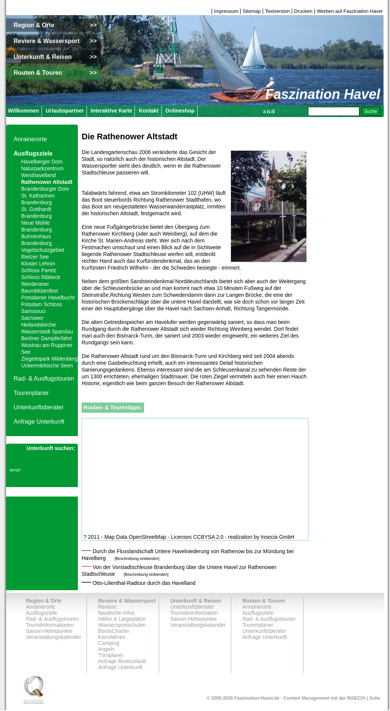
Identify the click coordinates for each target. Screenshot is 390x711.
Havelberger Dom (42, 162)
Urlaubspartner (65, 111)
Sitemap (252, 11)
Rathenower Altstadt (47, 182)
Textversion (277, 11)
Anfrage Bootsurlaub (122, 661)
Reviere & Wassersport (127, 601)
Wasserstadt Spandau (47, 332)
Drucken (303, 11)
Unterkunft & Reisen (195, 601)
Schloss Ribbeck (40, 277)
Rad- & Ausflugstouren (44, 378)
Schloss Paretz (38, 270)
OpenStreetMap (147, 537)
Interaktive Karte (111, 111)
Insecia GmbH (277, 537)
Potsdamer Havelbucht (48, 298)
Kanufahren (111, 637)
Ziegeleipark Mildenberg (49, 359)
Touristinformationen (50, 625)
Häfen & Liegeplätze (122, 619)
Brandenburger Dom (45, 189)
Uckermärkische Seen (47, 365)
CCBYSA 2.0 (208, 537)
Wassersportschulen (122, 625)
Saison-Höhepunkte (49, 631)
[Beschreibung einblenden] (137, 559)
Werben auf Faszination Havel (349, 11)
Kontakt (148, 111)
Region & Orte (44, 601)
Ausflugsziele (33, 153)
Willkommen (23, 111)
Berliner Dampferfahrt (46, 338)
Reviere (107, 607)
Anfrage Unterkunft (39, 421)
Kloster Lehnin (38, 264)
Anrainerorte (30, 139)
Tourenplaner (31, 393)
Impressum (226, 11)
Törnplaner (111, 655)
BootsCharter (113, 631)
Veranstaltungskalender (53, 637)
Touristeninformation (194, 613)
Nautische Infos (116, 613)
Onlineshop (180, 111)
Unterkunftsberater (39, 407)
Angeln (106, 649)
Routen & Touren (264, 601)
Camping (108, 643)
